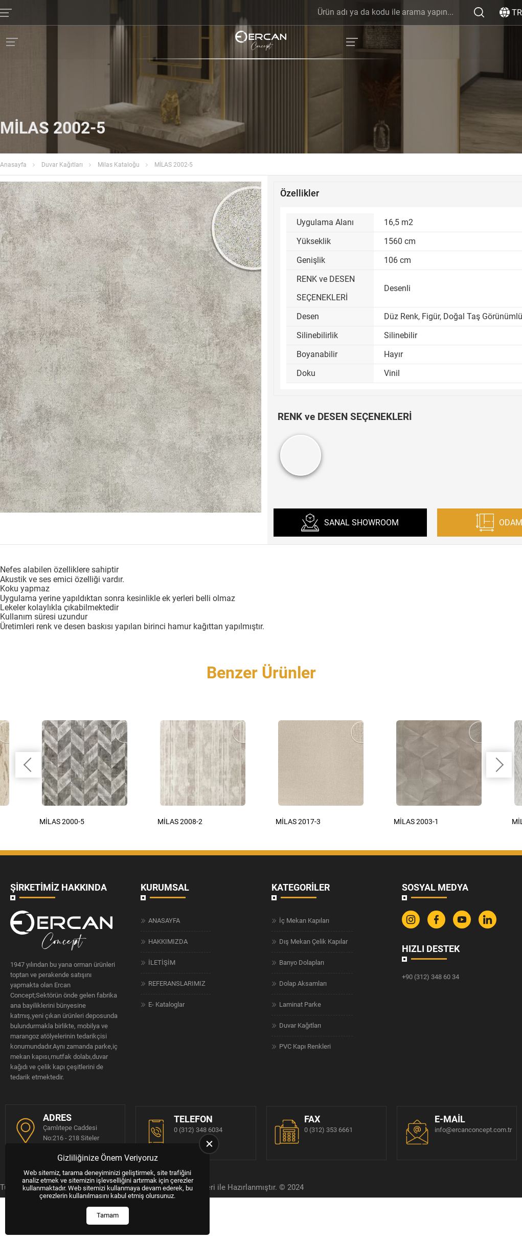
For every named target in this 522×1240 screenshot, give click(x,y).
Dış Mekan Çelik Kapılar (313, 940)
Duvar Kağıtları (62, 164)
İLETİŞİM (161, 961)
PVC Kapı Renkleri (305, 1045)
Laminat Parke (300, 1003)
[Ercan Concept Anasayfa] (260, 42)
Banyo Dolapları (301, 961)
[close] (209, 1144)
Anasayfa (13, 164)
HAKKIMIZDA (168, 940)
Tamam (108, 1215)
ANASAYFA (164, 919)
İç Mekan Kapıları (304, 919)
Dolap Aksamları (303, 982)
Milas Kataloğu (119, 164)
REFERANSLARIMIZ (177, 982)
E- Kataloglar (166, 1003)
